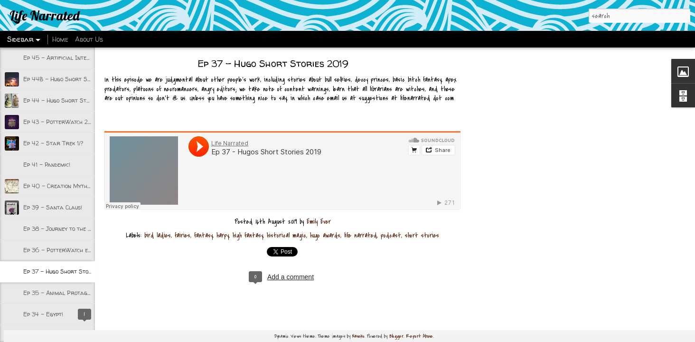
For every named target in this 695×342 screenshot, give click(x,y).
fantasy (203, 235)
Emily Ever (319, 221)
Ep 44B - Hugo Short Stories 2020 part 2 (82, 79)
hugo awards (325, 235)
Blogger (396, 336)
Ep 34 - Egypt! (43, 314)
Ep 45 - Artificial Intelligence (65, 58)
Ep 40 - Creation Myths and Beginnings (78, 186)
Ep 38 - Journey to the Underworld (72, 229)
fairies (182, 235)
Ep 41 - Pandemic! (46, 165)
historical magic (286, 235)
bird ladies (157, 235)
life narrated (360, 235)
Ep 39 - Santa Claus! (52, 207)
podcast (391, 235)
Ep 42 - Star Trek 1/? (53, 143)
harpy (222, 235)
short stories (422, 235)
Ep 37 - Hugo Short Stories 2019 (68, 271)
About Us (89, 39)
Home (60, 39)
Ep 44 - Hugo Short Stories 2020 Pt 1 (76, 100)
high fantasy (248, 235)
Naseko (358, 336)
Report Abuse (419, 336)
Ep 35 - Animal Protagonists (63, 293)
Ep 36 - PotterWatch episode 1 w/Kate (76, 250)
